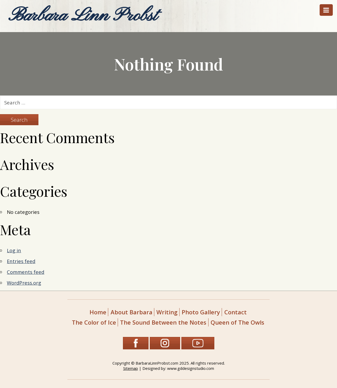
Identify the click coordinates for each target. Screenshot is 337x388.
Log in (14, 250)
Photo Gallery (201, 312)
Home (98, 312)
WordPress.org (24, 282)
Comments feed (25, 272)
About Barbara (131, 312)
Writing (166, 312)
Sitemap (130, 368)
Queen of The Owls (237, 322)
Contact (235, 312)
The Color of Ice (94, 322)
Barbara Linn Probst (82, 16)
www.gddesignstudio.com (190, 368)
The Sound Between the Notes (163, 322)
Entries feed (21, 261)
